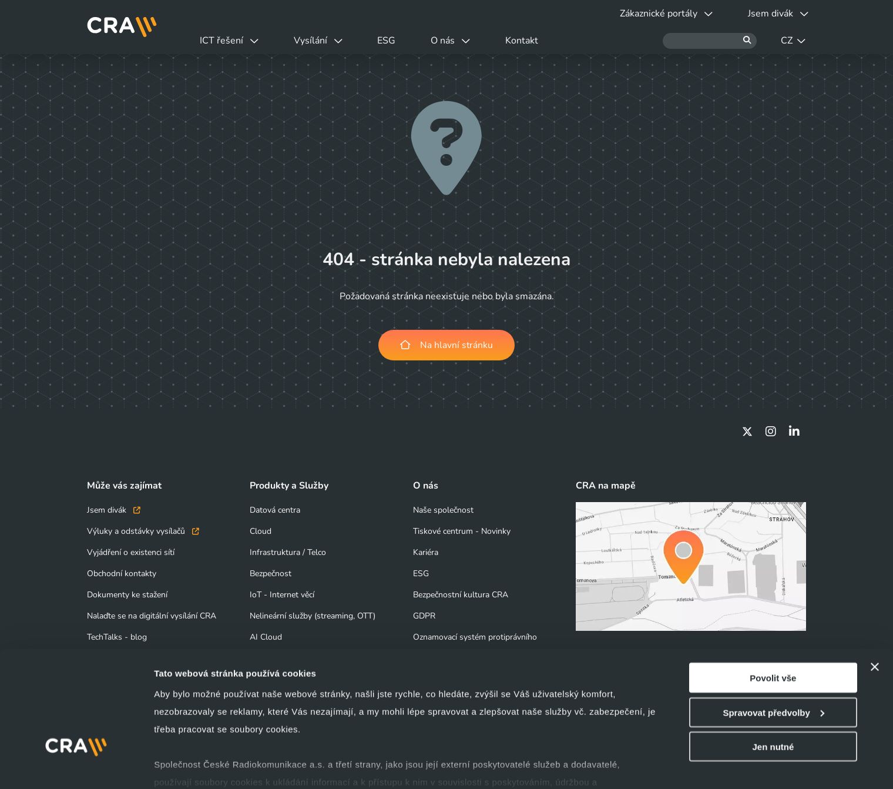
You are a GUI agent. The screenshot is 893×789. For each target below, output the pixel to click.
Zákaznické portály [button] (659, 13)
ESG (399, 40)
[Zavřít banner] (875, 611)
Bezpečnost (270, 573)
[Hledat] (710, 41)
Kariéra (425, 552)
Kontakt (543, 40)
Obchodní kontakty (121, 573)
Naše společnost (443, 510)
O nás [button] (467, 40)
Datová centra (275, 510)
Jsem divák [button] (776, 13)
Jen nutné (773, 691)
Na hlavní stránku (447, 345)
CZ (793, 40)
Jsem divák (113, 510)
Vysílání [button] (325, 40)
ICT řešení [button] (231, 40)
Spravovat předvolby (773, 657)
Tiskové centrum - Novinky (462, 531)
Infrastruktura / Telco (288, 552)
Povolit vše (773, 622)
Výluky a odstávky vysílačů (143, 531)
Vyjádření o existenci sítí (130, 552)
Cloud (260, 531)
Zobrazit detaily (187, 766)
